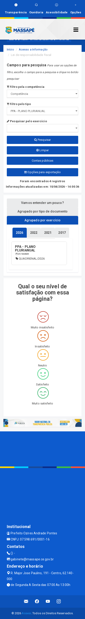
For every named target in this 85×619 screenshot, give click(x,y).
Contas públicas (42, 160)
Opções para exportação (42, 172)
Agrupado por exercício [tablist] (42, 220)
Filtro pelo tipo (19, 104)
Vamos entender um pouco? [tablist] (42, 203)
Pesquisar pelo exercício (27, 121)
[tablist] (19, 233)
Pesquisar (42, 139)
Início (10, 49)
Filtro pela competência (26, 86)
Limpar (42, 150)
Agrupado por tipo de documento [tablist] (42, 211)
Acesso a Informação (33, 49)
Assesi (26, 613)
